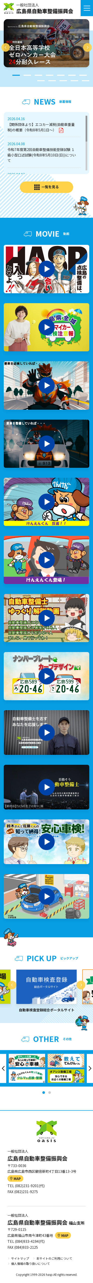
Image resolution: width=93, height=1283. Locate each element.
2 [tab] (27, 75)
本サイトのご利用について (54, 1258)
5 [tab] (60, 75)
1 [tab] (16, 75)
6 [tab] (72, 75)
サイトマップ (20, 1258)
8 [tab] (41, 80)
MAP (15, 1178)
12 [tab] (85, 80)
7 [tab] (83, 75)
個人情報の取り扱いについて (30, 1263)
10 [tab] (63, 80)
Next (87, 47)
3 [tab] (38, 75)
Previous (5, 47)
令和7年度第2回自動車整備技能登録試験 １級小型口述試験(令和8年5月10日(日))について (41, 155)
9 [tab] (52, 80)
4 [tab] (49, 75)
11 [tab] (74, 80)
